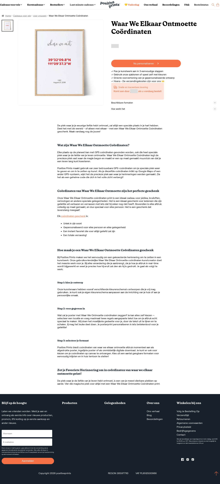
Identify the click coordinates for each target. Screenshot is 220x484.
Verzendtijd (183, 415)
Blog (149, 415)
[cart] (218, 5)
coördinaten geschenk (73, 216)
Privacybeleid (184, 427)
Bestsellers (57, 4)
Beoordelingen (171, 4)
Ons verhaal (151, 4)
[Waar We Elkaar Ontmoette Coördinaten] (61, 62)
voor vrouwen (39, 15)
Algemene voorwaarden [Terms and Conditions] (190, 423)
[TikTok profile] (194, 460)
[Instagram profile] (188, 460)
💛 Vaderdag (131, 4)
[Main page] (110, 4)
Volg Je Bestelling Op (188, 411)
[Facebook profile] (183, 460)
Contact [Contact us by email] (181, 434)
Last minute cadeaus (82, 4)
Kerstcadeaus (36, 4)
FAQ (186, 4)
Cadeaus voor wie (11, 4)
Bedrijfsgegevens (186, 431)
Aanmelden (28, 461)
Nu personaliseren (146, 63)
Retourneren (183, 419)
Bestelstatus (201, 4)
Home (8, 15)
